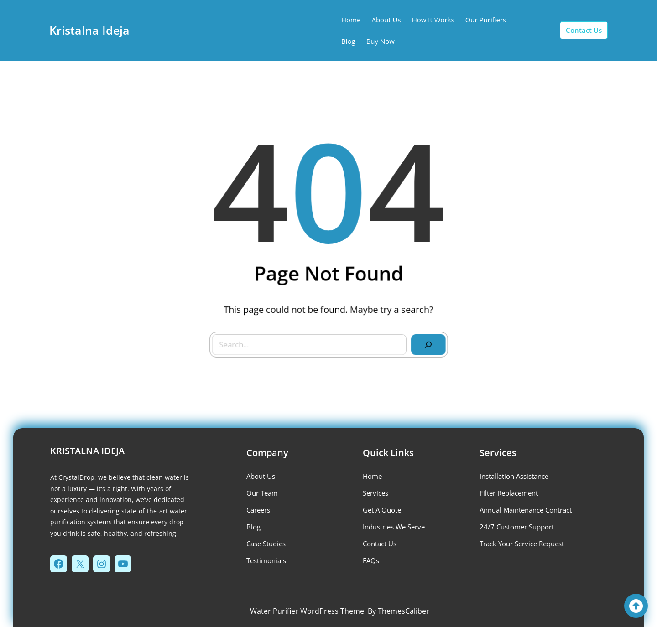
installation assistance (514, 476)
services (375, 492)
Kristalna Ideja (89, 30)
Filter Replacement (509, 492)
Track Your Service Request (522, 543)
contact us (584, 30)
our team (262, 492)
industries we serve (394, 526)
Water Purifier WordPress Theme (307, 611)
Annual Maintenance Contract (526, 509)
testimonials (266, 560)
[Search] (426, 342)
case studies (266, 543)
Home (372, 476)
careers (258, 509)
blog (253, 526)
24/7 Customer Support (517, 526)
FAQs (371, 560)
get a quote (382, 509)
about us (260, 476)
